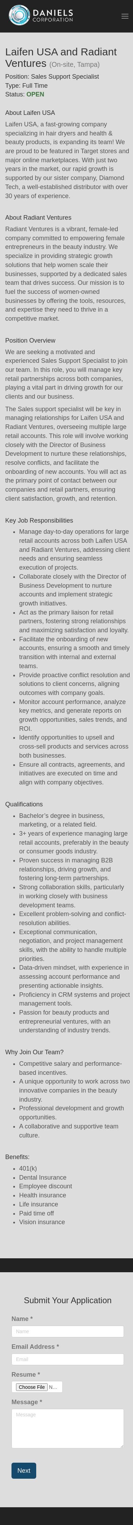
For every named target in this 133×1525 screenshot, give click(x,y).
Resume (25, 1374)
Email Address (35, 1346)
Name (22, 1318)
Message (26, 1402)
